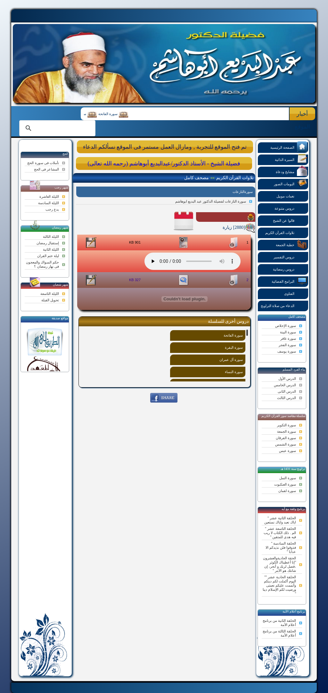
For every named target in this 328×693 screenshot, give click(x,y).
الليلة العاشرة (49, 196)
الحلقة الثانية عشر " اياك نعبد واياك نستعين (280, 520)
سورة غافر (288, 338)
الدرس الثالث (286, 398)
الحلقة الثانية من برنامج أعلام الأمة (279, 623)
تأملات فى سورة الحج (43, 163)
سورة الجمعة (286, 431)
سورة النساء (234, 372)
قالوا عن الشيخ (290, 220)
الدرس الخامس (285, 385)
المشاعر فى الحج (46, 169)
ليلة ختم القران (48, 256)
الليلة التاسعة (49, 294)
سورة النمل (287, 478)
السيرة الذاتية (291, 159)
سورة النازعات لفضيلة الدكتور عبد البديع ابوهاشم (210, 201)
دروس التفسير (290, 256)
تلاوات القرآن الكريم (286, 232)
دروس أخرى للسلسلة (228, 321)
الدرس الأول (287, 378)
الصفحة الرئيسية (288, 147)
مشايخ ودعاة (291, 171)
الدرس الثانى (287, 391)
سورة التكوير (286, 425)
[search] (56, 128)
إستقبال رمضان (48, 243)
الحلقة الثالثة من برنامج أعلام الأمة (279, 633)
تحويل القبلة (50, 300)
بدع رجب (52, 209)
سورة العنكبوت (285, 484)
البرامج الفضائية (289, 281)
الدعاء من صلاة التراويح (284, 305)
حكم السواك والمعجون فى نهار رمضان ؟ (42, 264)
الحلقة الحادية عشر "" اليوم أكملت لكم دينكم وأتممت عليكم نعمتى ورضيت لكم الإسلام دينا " (279, 585)
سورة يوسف (286, 351)
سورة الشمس (285, 444)
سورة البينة (288, 332)
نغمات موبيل (291, 195)
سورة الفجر (287, 345)
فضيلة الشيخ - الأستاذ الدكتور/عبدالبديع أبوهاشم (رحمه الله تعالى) (163, 163)
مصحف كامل (196, 177)
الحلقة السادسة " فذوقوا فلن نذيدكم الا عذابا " (281, 547)
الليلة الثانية (51, 249)
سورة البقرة (234, 347)
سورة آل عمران (231, 360)
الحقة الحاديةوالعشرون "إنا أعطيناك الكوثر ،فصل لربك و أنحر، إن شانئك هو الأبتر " (279, 564)
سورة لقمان (287, 491)
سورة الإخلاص (285, 326)
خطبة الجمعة (291, 244)
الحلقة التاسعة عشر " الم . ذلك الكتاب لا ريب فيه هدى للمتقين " (280, 533)
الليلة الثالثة (51, 236)
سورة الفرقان (286, 438)
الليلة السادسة (48, 203)
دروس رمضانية (290, 268)
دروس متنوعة (291, 208)
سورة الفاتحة (105, 114)
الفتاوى (295, 293)
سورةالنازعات (243, 192)
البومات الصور (290, 183)
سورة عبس (287, 451)
